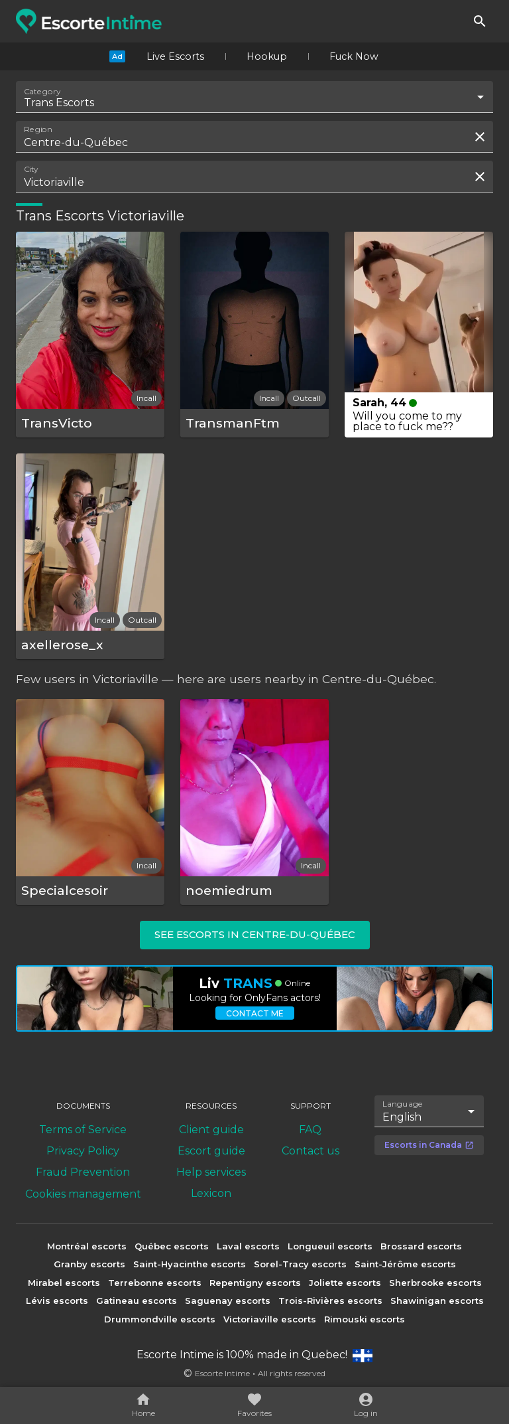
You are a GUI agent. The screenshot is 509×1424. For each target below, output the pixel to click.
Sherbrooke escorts (435, 1282)
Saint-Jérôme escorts (405, 1264)
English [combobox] (402, 1117)
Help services (211, 1172)
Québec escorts (172, 1246)
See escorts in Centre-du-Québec (254, 934)
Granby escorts (89, 1264)
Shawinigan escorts (437, 1300)
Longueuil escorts (330, 1246)
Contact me (255, 1013)
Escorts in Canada (429, 1145)
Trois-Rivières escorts (330, 1300)
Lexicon (211, 1193)
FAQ (310, 1129)
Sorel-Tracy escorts (300, 1264)
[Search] (480, 21)
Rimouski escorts (364, 1319)
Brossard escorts (421, 1246)
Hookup (267, 56)
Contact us (310, 1151)
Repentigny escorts (255, 1282)
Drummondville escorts (159, 1319)
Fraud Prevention (83, 1172)
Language (403, 1103)
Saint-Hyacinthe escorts (189, 1264)
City (31, 169)
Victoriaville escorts (269, 1319)
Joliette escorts (345, 1282)
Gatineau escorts (136, 1300)
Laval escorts (248, 1246)
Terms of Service (83, 1129)
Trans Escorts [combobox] (59, 102)
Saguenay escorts (227, 1300)
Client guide (211, 1129)
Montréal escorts (87, 1246)
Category (42, 91)
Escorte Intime (222, 1373)
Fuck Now (353, 56)
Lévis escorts (57, 1300)
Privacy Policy (82, 1151)
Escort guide (211, 1151)
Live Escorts (175, 56)
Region (38, 129)
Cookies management (83, 1194)
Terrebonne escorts (154, 1282)
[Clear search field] (480, 136)
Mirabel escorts (64, 1282)
